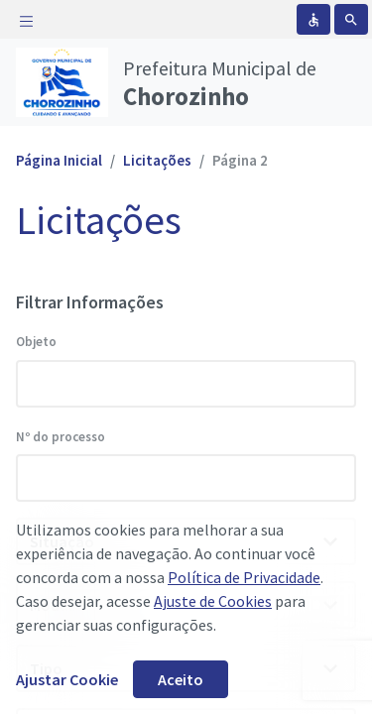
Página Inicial (59, 160)
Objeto (36, 341)
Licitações (157, 160)
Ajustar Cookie (67, 679)
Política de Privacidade (244, 577)
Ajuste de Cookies (213, 601)
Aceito (180, 679)
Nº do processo (60, 436)
